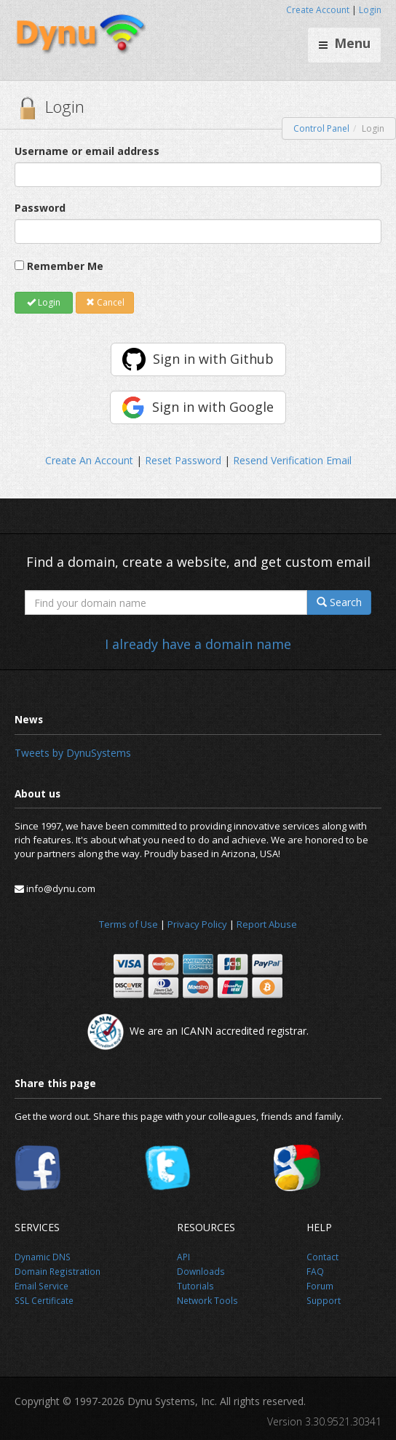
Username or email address (87, 151)
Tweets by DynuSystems (73, 753)
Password (40, 208)
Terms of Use (128, 924)
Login (370, 10)
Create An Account (89, 460)
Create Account (317, 10)
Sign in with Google (213, 406)
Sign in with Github (213, 358)
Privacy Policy (197, 924)
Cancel (105, 302)
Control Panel (321, 128)
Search (339, 602)
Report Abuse (267, 924)
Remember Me (65, 266)
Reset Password (183, 460)
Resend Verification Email (292, 460)
